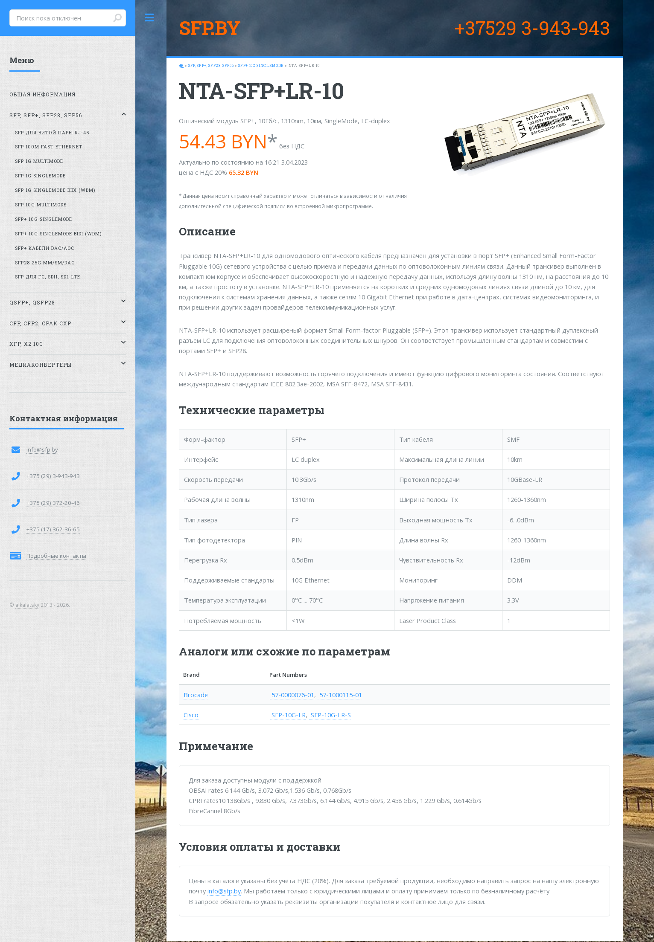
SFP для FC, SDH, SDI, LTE (47, 277)
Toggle (149, 17)
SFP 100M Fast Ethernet (48, 147)
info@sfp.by (224, 891)
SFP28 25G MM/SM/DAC (45, 263)
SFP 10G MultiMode (41, 205)
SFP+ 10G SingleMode (261, 65)
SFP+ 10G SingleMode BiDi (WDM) (58, 234)
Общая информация (42, 94)
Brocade (196, 694)
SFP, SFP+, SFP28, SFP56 (211, 65)
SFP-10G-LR (288, 714)
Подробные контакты (56, 555)
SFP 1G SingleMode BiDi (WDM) (55, 190)
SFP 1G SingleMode (40, 176)
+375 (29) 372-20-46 (53, 503)
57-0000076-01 (292, 694)
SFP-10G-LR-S (330, 714)
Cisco (191, 714)
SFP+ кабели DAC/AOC (44, 248)
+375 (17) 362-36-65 (53, 529)
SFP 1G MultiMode (39, 161)
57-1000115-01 (340, 694)
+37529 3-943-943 (532, 27)
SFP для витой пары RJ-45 (52, 133)
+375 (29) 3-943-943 (53, 476)
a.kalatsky (27, 604)
